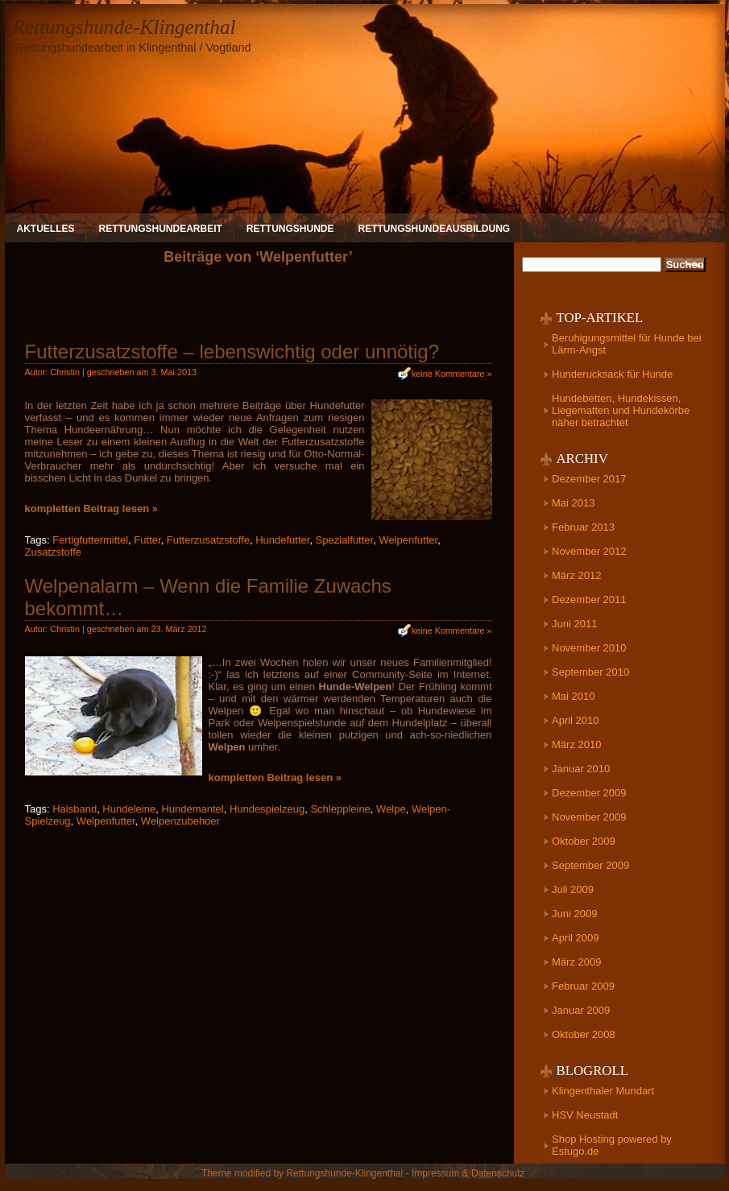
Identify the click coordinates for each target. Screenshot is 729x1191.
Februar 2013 (583, 527)
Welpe (391, 809)
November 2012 (589, 551)
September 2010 (590, 672)
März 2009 (576, 962)
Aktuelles (46, 228)
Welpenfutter (408, 540)
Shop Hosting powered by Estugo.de (612, 1145)
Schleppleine (340, 809)
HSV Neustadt (585, 1115)
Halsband (74, 809)
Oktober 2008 (583, 1034)
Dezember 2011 (589, 599)
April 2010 (575, 720)
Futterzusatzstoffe (208, 540)
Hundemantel (192, 809)
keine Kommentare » (452, 373)
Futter (147, 540)
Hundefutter (282, 540)
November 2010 (589, 648)
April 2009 (575, 938)
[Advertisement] (258, 309)
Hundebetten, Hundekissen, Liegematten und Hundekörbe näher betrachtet (621, 410)
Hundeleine (128, 809)
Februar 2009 (583, 986)
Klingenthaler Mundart (603, 1091)
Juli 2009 (573, 889)
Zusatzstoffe (53, 552)
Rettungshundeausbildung (434, 228)
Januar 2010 (581, 769)
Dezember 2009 (589, 793)
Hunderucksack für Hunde (612, 374)
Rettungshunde (290, 228)
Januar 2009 (581, 1010)
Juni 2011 (574, 624)
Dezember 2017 (589, 479)
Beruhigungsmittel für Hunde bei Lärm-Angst (627, 344)
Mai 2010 (573, 696)
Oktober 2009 (583, 841)
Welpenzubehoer (180, 821)
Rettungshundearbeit (160, 228)
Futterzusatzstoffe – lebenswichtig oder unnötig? (232, 351)
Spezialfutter (345, 540)
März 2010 (576, 744)
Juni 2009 (574, 914)
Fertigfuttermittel (90, 540)
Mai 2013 (573, 503)
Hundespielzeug (267, 809)
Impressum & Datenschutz (468, 1173)
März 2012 (576, 575)
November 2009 (589, 817)
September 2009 (590, 865)
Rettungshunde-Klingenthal (124, 27)
